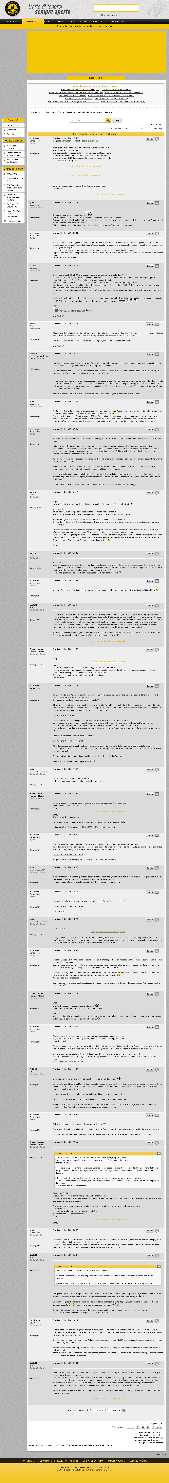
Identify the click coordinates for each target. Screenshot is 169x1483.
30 (137, 128)
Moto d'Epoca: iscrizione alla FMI (72, 95)
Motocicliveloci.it (60, 1041)
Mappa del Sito (66, 1467)
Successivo (157, 128)
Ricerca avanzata (109, 15)
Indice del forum (36, 112)
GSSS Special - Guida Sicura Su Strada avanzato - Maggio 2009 (76, 92)
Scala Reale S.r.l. (71, 1470)
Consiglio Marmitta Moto (15, 179)
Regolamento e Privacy (84, 1467)
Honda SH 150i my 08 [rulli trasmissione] (15, 214)
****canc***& (12, 174)
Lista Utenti (11, 129)
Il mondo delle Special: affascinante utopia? (80, 89)
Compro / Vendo (119, 21)
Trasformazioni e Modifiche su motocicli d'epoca (89, 112)
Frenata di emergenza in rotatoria (13, 197)
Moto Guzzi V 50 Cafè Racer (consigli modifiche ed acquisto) (73, 101)
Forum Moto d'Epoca (55, 112)
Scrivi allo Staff (102, 1467)
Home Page (12, 21)
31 (142, 128)
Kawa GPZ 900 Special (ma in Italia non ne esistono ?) (111, 95)
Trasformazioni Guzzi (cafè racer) (79, 98)
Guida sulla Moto (76, 21)
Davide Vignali (88, 1470)
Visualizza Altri (15, 221)
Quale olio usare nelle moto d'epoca (115, 89)
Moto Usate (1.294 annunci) (13, 147)
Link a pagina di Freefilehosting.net (68, 741)
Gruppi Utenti (12, 134)
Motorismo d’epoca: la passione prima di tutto (123, 92)
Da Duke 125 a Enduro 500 (13, 205)
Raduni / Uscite (97, 21)
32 (147, 128)
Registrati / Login (54, 21)
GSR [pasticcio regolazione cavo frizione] (14, 188)
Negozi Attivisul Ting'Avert (12, 160)
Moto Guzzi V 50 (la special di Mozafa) (111, 98)
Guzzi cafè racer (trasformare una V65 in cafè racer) (123, 101)
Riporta (150, 139)
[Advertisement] (96, 52)
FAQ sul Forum (13, 125)
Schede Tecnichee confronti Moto (14, 154)
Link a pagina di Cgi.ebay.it (64, 715)
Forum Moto (33, 21)
